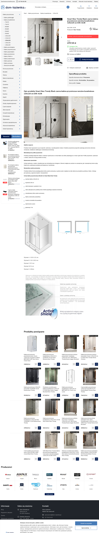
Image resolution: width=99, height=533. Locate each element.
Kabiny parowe (8, 61)
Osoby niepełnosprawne (9, 103)
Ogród (4, 97)
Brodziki (5, 72)
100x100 (7, 36)
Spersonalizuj (86, 515)
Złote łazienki (6, 110)
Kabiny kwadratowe (9, 20)
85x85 (7, 29)
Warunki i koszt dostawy (85, 1)
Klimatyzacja (6, 116)
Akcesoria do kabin (9, 65)
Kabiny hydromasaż (9, 59)
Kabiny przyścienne (9, 54)
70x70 (7, 22)
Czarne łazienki (7, 107)
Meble (4, 81)
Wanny (5, 75)
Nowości (62, 1)
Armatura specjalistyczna (10, 122)
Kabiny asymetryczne (10, 49)
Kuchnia (5, 94)
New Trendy (77, 30)
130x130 (7, 43)
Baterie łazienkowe (8, 78)
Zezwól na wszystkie (86, 511)
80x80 (7, 27)
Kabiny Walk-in (8, 56)
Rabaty (96, 1)
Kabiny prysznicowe (8, 14)
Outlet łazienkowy (8, 129)
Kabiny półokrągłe (9, 17)
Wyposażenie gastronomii (10, 100)
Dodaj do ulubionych (75, 68)
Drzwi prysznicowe (8, 69)
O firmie (68, 1)
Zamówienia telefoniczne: (13, 1)
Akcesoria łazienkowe (9, 125)
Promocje (55, 1)
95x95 (7, 33)
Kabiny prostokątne (9, 47)
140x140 (7, 45)
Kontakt (75, 1)
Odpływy (5, 88)
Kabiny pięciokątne (9, 52)
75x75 (7, 24)
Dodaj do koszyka (87, 59)
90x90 (7, 31)
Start (25, 13)
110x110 (7, 38)
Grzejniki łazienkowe (8, 113)
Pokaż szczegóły (24, 530)
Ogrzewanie (6, 119)
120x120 (7, 40)
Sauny (4, 91)
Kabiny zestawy (8, 63)
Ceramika (5, 84)
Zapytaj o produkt (93, 68)
